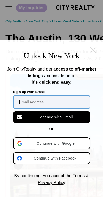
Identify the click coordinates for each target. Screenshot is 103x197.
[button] (52, 143)
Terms (79, 175)
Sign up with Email (29, 92)
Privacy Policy (51, 182)
